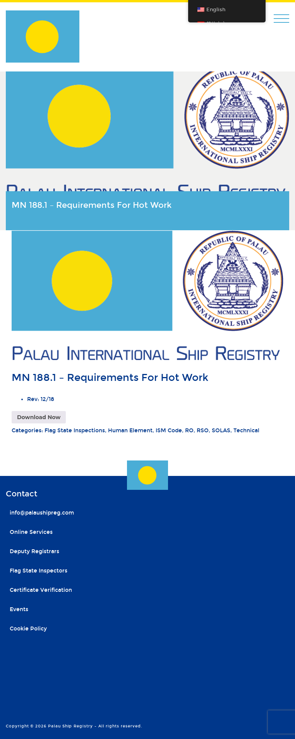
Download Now (38, 417)
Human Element (130, 430)
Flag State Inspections (75, 430)
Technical (246, 430)
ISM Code (169, 430)
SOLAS (221, 430)
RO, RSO (197, 430)
